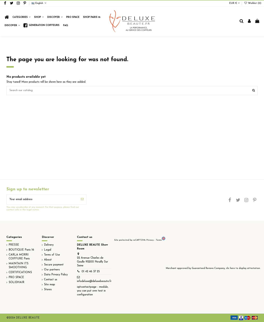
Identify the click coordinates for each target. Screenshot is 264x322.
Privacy (150, 240)
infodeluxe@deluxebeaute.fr (94, 281)
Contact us (50, 279)
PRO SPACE (16, 277)
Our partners (52, 269)
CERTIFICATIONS (20, 272)
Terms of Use (52, 254)
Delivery (49, 245)
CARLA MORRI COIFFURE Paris (19, 256)
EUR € (234, 3)
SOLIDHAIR (16, 282)
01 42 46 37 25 (91, 271)
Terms (159, 240)
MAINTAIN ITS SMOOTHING (18, 265)
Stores (48, 289)
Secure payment (54, 264)
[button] (38, 17)
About (48, 259)
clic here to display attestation (243, 268)
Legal (47, 250)
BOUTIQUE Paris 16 (21, 250)
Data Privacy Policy (56, 274)
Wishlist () (252, 3)
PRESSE (14, 245)
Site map (49, 284)
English (39, 3)
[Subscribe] (82, 199)
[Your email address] (42, 199)
